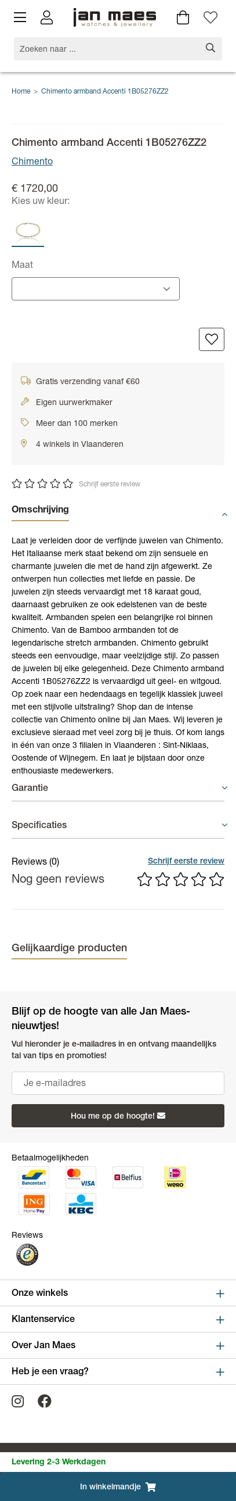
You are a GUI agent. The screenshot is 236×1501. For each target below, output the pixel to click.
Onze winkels (118, 1293)
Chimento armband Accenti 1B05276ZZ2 (105, 91)
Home (21, 91)
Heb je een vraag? (118, 1372)
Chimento (32, 162)
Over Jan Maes (118, 1346)
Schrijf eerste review (109, 484)
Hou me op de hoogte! (118, 1116)
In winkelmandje (118, 1487)
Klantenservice (118, 1319)
